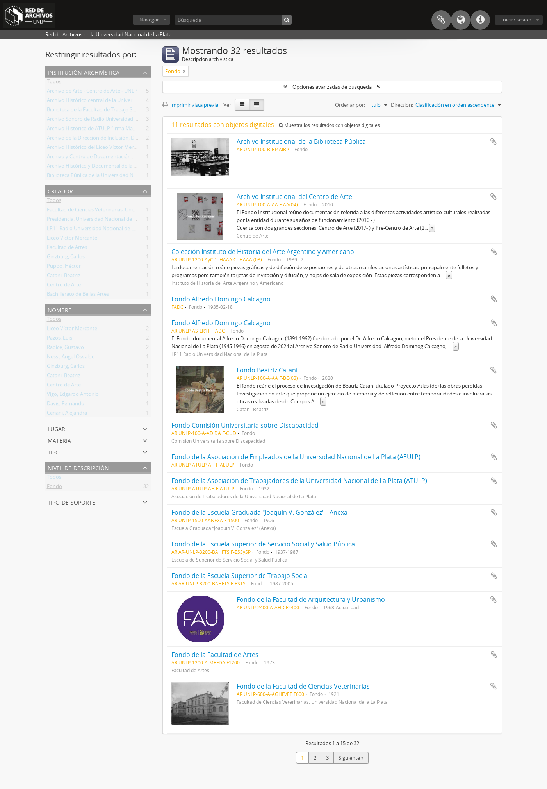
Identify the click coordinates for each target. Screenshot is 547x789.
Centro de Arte (64, 286)
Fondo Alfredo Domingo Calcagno (221, 299)
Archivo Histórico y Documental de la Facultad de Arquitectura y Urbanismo (134, 167)
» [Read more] (432, 227)
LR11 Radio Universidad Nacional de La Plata (98, 229)
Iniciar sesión (516, 19)
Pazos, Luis (59, 339)
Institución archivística (83, 71)
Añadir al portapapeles (493, 141)
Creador (60, 190)
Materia (59, 440)
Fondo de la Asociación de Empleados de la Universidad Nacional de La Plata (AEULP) (295, 457)
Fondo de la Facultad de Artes (214, 654)
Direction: (402, 104)
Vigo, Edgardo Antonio (73, 395)
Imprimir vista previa (190, 104)
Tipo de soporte (71, 501)
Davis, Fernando (65, 404)
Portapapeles (441, 20)
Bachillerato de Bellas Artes (78, 295)
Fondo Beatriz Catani (267, 370)
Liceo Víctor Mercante (72, 239)
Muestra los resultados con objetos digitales (329, 125)
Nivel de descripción (78, 467)
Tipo (54, 451)
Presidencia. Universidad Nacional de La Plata (99, 220)
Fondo (54, 487)
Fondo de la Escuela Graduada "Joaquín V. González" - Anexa (259, 512)
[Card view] (242, 105)
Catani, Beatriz (63, 276)
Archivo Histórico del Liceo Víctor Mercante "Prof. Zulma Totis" (119, 148)
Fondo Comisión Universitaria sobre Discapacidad (245, 425)
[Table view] (256, 105)
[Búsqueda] (233, 20)
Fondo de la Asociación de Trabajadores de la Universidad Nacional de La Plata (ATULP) (299, 480)
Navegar (149, 19)
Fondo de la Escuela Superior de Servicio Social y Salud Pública (263, 544)
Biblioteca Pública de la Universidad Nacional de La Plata (111, 176)
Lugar (56, 428)
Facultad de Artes (67, 248)
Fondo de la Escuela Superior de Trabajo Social (240, 575)
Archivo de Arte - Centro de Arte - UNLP (92, 92)
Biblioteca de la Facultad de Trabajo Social (95, 111)
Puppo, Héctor (64, 267)
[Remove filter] (184, 71)
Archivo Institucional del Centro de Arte (294, 196)
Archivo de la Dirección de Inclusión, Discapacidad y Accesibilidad (121, 139)
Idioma (460, 20)
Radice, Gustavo (65, 348)
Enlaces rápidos (480, 20)
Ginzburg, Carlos (66, 257)
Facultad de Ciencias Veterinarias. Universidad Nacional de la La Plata (126, 211)
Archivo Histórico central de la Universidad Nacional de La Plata (120, 101)
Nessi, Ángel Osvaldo (71, 357)
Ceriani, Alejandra (67, 414)
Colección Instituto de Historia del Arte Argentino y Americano (262, 251)
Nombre (59, 309)
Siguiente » (351, 757)
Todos (54, 82)
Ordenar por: (350, 104)
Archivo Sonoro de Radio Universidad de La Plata (103, 120)
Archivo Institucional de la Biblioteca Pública (301, 141)
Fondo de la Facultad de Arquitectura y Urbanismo (311, 599)
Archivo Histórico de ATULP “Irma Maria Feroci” (101, 129)
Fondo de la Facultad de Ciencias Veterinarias (303, 686)
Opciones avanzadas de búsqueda (332, 86)
